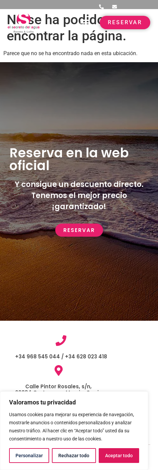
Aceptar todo (119, 455)
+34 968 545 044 (37, 356)
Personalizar (29, 455)
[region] (74, 430)
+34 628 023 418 (85, 356)
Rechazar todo (73, 455)
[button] (85, 23)
